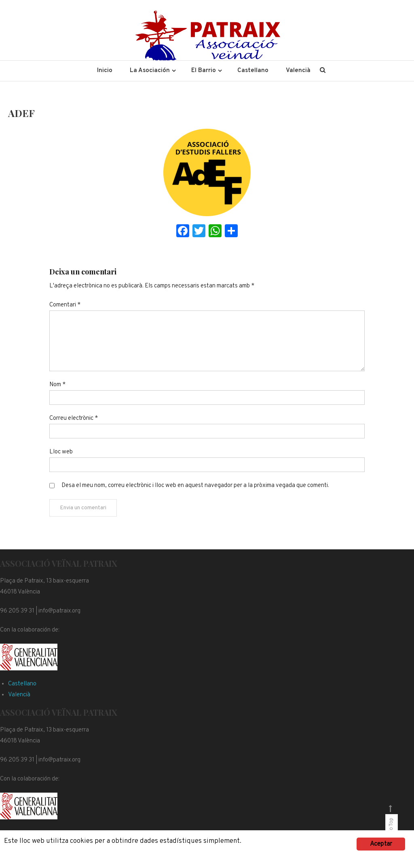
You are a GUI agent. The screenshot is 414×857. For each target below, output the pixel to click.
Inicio (104, 70)
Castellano (252, 70)
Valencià (298, 70)
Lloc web (61, 452)
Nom (57, 385)
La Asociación (150, 70)
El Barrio (203, 70)
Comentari (64, 305)
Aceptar (381, 844)
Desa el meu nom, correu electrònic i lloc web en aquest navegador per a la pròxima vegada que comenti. (195, 485)
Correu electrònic (73, 418)
